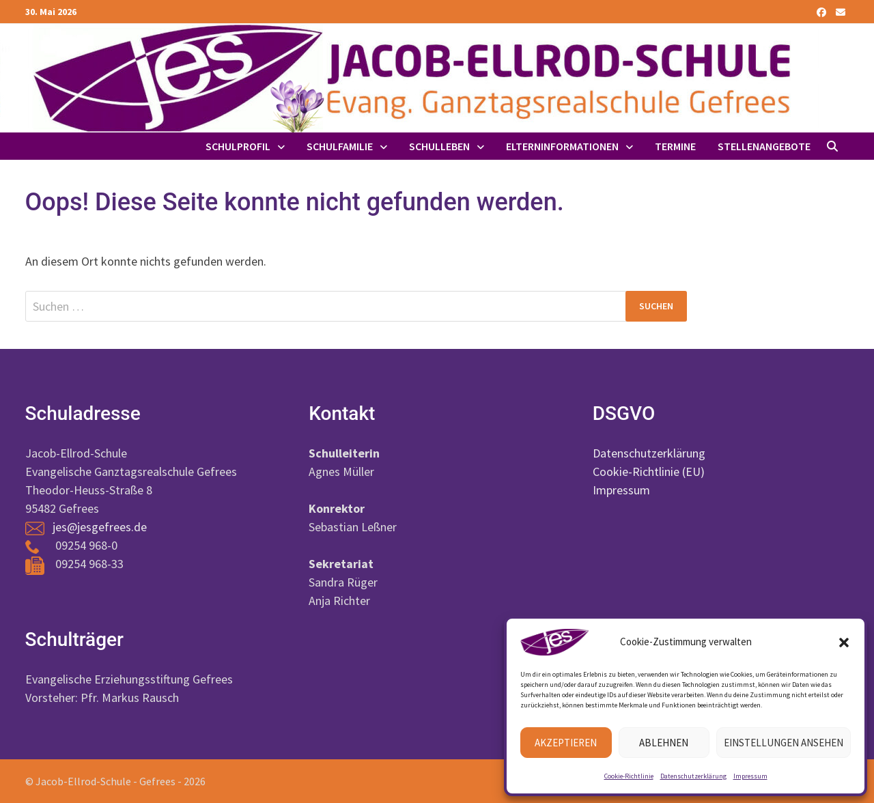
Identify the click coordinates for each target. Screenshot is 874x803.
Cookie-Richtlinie (628, 776)
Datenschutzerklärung (693, 776)
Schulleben (439, 146)
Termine (675, 146)
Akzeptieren (566, 742)
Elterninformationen (562, 146)
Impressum (750, 776)
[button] (844, 642)
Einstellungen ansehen (783, 742)
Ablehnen (663, 742)
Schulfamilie (340, 146)
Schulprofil (238, 146)
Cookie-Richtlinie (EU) (649, 471)
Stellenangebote (764, 146)
